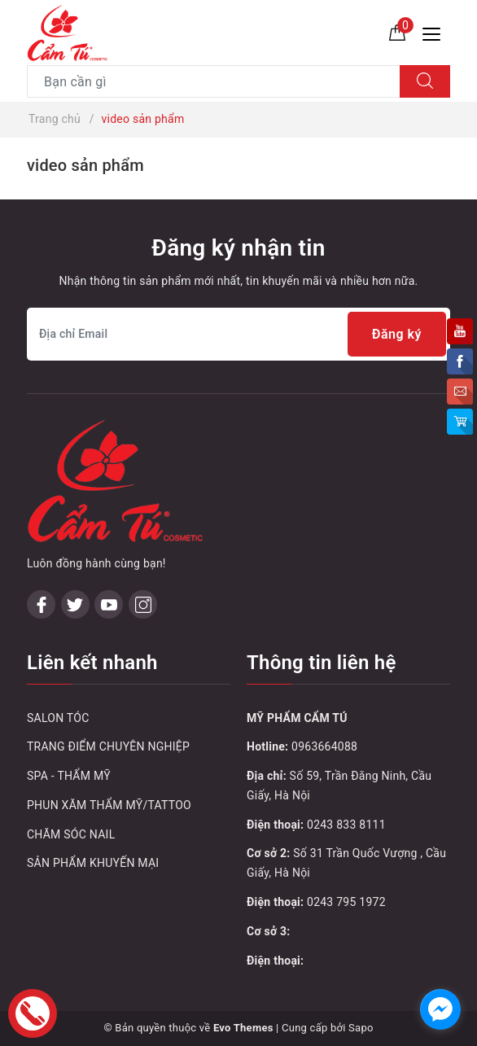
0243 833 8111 (346, 824)
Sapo (361, 1028)
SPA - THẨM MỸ (69, 775)
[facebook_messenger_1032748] (440, 1009)
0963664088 (324, 746)
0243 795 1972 (346, 901)
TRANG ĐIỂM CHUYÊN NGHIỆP (108, 746)
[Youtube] (108, 604)
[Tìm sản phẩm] (213, 81)
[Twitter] (75, 604)
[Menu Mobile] (436, 32)
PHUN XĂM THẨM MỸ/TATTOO (109, 805)
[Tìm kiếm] (425, 81)
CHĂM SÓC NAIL (71, 834)
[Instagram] (143, 604)
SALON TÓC (58, 717)
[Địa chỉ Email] (238, 334)
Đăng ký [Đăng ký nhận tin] (397, 334)
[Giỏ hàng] (397, 31)
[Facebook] (41, 604)
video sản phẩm (85, 165)
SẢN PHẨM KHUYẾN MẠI (93, 862)
